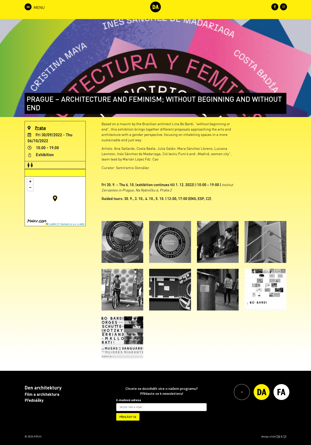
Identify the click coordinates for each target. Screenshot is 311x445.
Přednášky (34, 400)
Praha (40, 127)
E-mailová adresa (128, 400)
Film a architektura (42, 394)
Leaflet (51, 224)
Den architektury (43, 387)
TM (278, 436)
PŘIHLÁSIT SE (127, 417)
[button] (55, 198)
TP (284, 436)
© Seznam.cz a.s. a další (71, 224)
